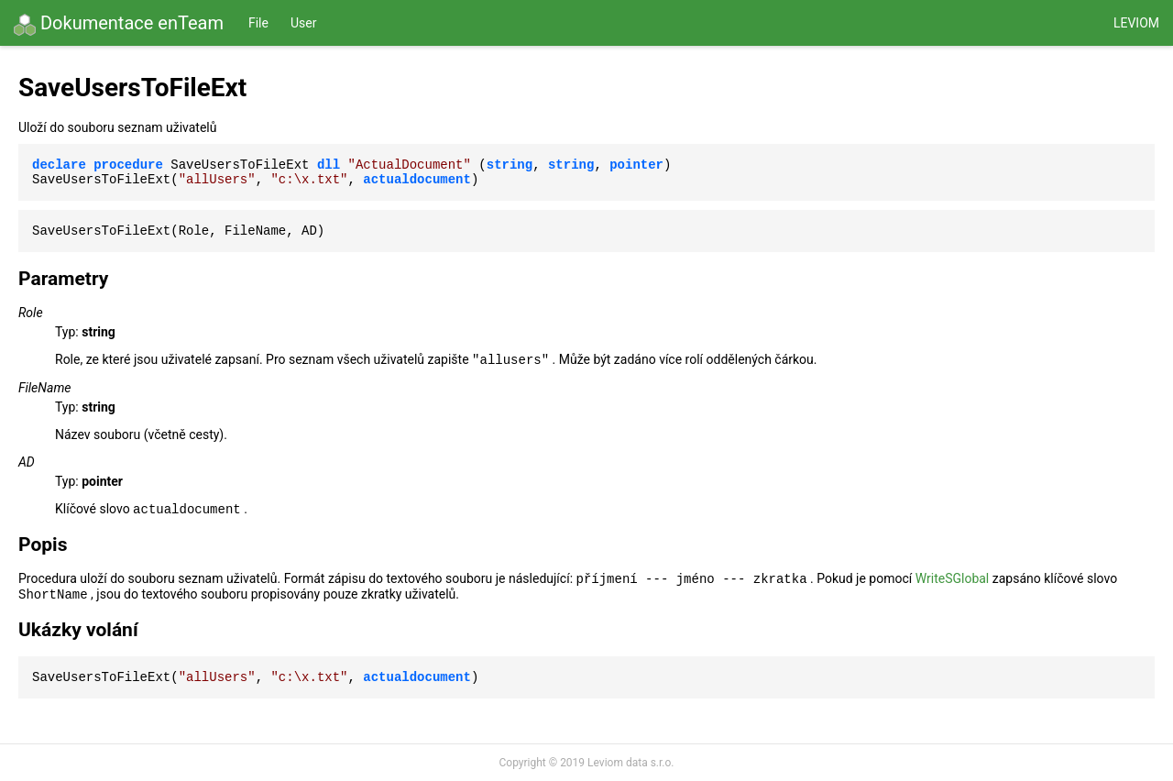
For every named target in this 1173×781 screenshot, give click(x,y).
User (303, 23)
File (258, 23)
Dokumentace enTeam (119, 24)
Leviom (1136, 23)
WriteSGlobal (952, 578)
